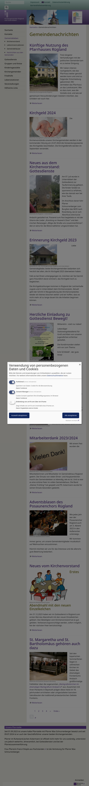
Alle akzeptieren (71, 415)
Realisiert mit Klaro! (72, 420)
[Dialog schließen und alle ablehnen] (80, 363)
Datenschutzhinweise (55, 375)
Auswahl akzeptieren (19, 415)
